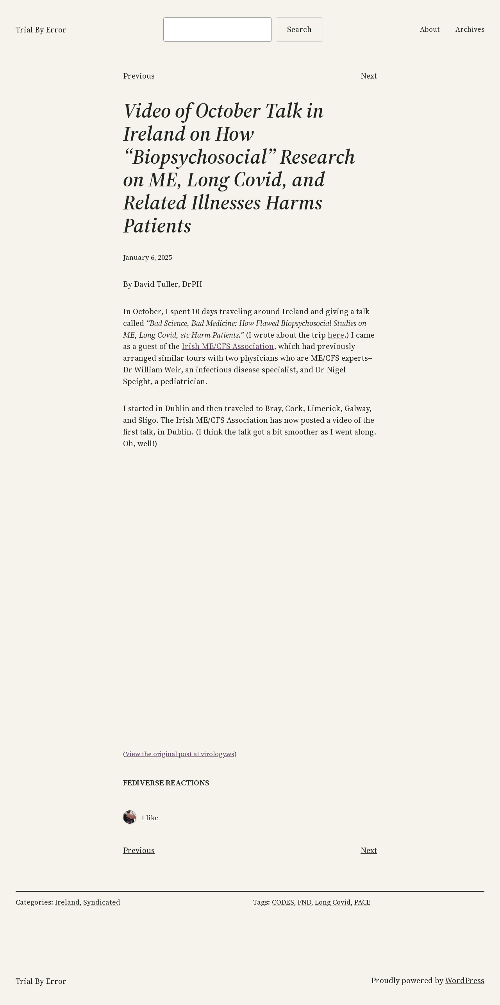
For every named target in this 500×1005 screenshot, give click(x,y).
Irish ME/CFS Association (228, 346)
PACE (362, 902)
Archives (469, 29)
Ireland (67, 902)
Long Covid (333, 902)
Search (299, 29)
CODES (283, 902)
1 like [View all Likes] (150, 818)
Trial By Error (41, 29)
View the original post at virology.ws (179, 753)
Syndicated (101, 902)
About (430, 29)
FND (304, 902)
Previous (139, 75)
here (336, 334)
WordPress (464, 980)
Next (369, 75)
